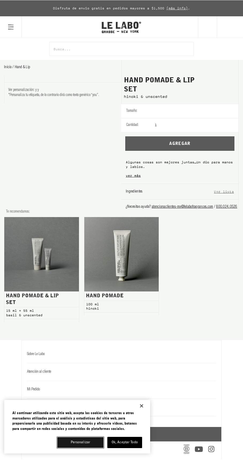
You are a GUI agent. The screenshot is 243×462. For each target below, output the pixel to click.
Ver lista (224, 191)
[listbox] (196, 111)
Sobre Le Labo (121, 354)
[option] (121, 8)
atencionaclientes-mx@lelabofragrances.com (182, 207)
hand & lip (22, 67)
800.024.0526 (226, 207)
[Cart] (230, 27)
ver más (133, 176)
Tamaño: (131, 111)
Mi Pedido (121, 389)
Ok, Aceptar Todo (125, 442)
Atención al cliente (121, 372)
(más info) (177, 8)
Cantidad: (132, 125)
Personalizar (80, 442)
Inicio (8, 67)
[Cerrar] (141, 406)
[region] (77, 426)
